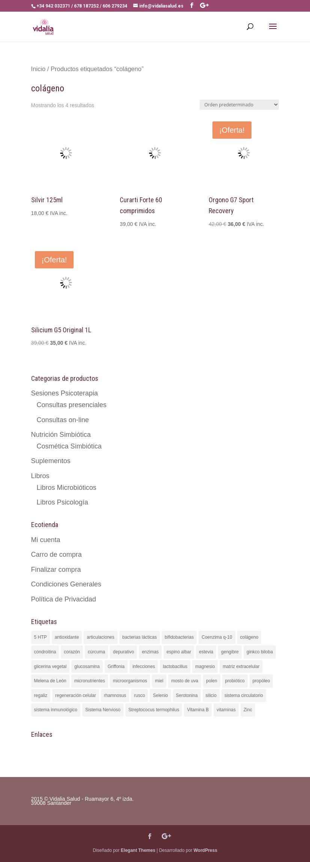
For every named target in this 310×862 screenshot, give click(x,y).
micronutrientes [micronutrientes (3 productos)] (89, 680)
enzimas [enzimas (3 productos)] (150, 651)
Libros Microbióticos (66, 487)
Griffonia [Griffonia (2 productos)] (116, 666)
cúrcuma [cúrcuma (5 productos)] (96, 651)
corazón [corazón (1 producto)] (72, 651)
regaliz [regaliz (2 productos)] (40, 695)
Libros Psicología (62, 502)
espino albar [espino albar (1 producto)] (179, 651)
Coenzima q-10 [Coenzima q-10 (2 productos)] (217, 637)
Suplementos (51, 461)
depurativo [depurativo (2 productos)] (123, 651)
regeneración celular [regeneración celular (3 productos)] (75, 695)
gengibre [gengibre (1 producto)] (230, 651)
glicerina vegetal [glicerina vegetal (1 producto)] (50, 666)
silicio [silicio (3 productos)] (211, 695)
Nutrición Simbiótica (61, 434)
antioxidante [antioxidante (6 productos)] (67, 637)
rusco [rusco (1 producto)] (139, 695)
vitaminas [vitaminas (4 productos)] (226, 709)
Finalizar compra (56, 569)
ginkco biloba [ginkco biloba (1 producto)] (260, 651)
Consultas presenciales (72, 405)
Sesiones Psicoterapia (64, 393)
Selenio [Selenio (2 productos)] (160, 695)
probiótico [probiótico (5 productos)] (235, 680)
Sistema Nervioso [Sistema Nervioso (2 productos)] (102, 709)
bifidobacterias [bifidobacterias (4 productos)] (179, 637)
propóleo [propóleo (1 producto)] (261, 680)
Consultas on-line (63, 420)
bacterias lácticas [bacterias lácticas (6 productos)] (139, 637)
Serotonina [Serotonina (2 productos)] (187, 695)
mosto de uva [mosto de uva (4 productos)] (184, 680)
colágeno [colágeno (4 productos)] (249, 637)
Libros (40, 476)
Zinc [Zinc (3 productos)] (248, 709)
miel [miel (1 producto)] (159, 680)
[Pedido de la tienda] (239, 105)
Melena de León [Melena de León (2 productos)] (50, 680)
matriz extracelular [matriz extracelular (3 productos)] (241, 666)
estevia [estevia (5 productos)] (206, 651)
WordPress (205, 850)
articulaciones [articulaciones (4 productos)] (100, 637)
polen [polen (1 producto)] (211, 680)
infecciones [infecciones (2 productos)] (143, 666)
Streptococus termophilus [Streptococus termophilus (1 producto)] (153, 709)
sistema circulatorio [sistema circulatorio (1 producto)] (243, 695)
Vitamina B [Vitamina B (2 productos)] (198, 709)
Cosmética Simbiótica (69, 446)
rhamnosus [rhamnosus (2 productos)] (115, 695)
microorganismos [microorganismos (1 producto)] (130, 680)
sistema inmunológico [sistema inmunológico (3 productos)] (55, 709)
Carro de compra (56, 554)
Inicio (38, 69)
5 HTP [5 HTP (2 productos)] (40, 637)
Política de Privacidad (63, 599)
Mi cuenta (45, 540)
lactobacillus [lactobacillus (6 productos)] (175, 666)
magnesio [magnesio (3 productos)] (205, 666)
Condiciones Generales (66, 584)
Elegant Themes (138, 850)
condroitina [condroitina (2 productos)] (45, 651)
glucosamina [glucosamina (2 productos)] (86, 666)
